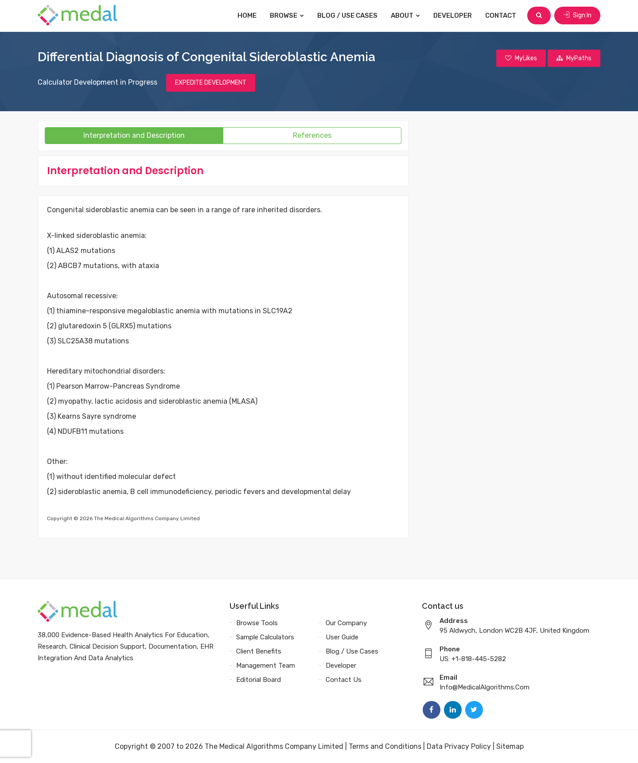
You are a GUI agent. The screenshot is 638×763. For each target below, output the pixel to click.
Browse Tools (257, 623)
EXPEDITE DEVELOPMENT (210, 82)
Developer (452, 15)
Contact (500, 15)
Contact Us (344, 680)
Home (247, 15)
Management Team (265, 666)
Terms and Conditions (385, 746)
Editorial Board (258, 680)
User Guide (342, 637)
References (312, 135)
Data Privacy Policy (459, 746)
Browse (287, 15)
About (405, 15)
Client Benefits (258, 651)
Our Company (346, 623)
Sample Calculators (265, 637)
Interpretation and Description (134, 135)
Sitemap (510, 746)
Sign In (577, 15)
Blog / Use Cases (347, 15)
